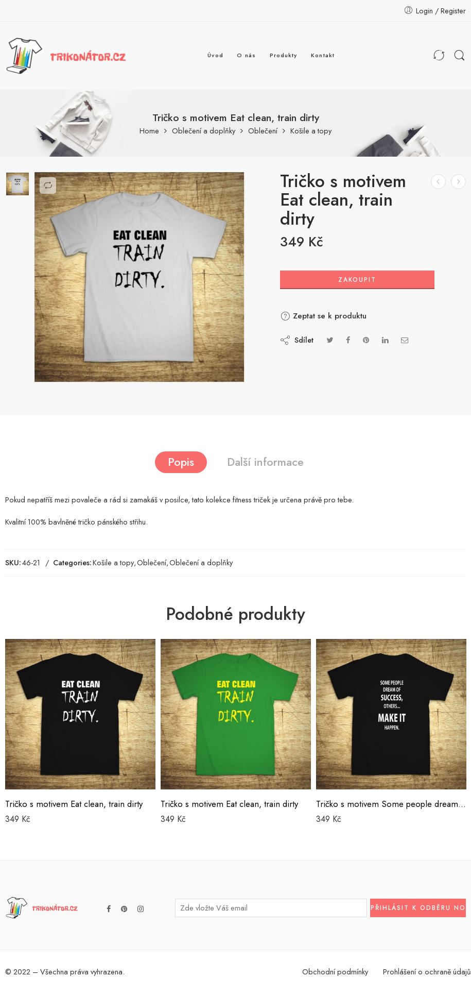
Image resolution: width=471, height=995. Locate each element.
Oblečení (262, 131)
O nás (246, 55)
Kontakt (323, 55)
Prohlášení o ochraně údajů (427, 971)
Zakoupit (357, 279)
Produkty (284, 55)
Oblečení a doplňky (203, 131)
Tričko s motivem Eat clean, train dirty (74, 804)
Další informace (265, 462)
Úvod (215, 55)
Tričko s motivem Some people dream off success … (391, 804)
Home (149, 131)
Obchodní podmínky (335, 971)
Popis (181, 462)
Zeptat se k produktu (323, 316)
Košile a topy (311, 131)
